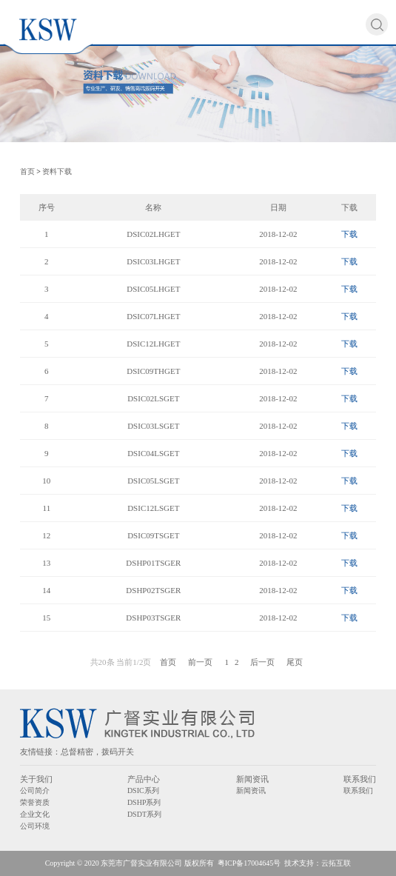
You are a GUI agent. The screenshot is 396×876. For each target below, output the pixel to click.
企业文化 (35, 814)
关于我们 (36, 779)
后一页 (262, 662)
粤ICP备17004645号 (249, 863)
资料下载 (57, 171)
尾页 (294, 662)
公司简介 (35, 790)
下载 (349, 234)
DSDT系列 (144, 814)
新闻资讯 (252, 779)
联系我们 (359, 779)
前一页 (200, 662)
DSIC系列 (143, 790)
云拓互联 (336, 863)
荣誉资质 (35, 802)
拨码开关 (117, 751)
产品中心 (143, 779)
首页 (27, 171)
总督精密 (77, 751)
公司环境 (35, 826)
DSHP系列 (144, 802)
